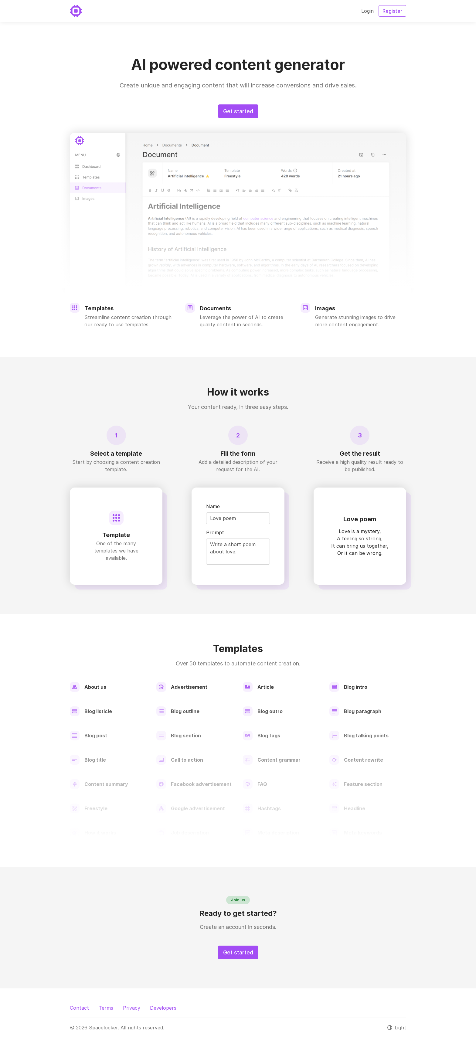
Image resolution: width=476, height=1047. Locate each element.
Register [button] (392, 11)
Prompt (215, 532)
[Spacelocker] (76, 11)
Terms (106, 1008)
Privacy (131, 1008)
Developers (163, 1008)
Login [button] (367, 11)
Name (213, 506)
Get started (238, 111)
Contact (79, 1008)
